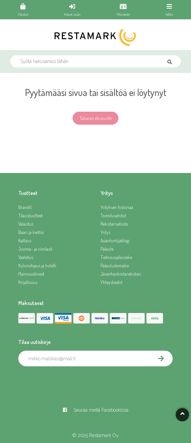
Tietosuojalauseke (116, 257)
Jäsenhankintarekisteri (120, 274)
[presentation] (68, 381)
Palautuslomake (114, 265)
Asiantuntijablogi (115, 240)
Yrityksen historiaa (116, 207)
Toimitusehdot (113, 215)
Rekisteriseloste (114, 224)
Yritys (105, 232)
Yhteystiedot (111, 282)
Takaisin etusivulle (95, 118)
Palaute (106, 249)
